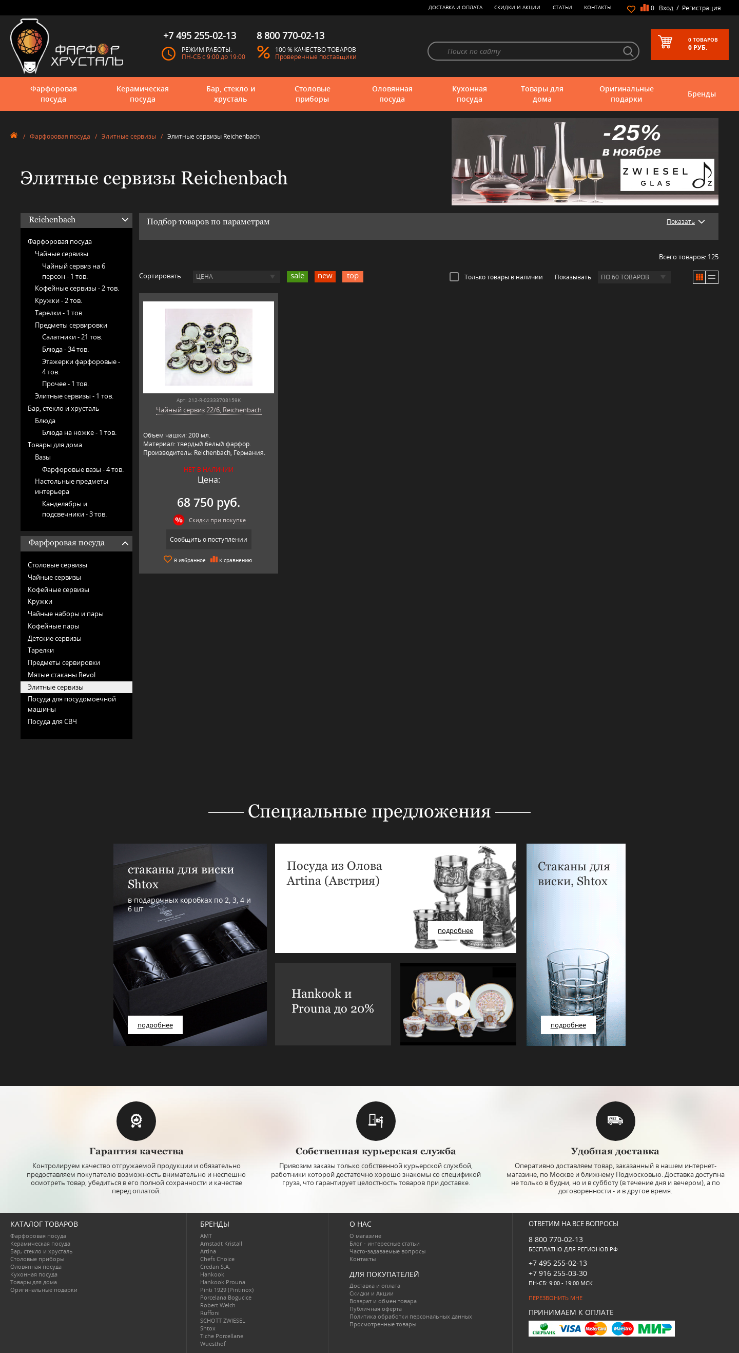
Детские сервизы (55, 638)
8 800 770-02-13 (556, 1239)
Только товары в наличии (496, 277)
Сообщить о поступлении (208, 539)
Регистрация (701, 8)
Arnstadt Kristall (221, 1243)
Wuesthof (213, 1343)
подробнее (155, 1025)
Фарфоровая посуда (53, 94)
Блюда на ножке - (79, 432)
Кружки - (58, 300)
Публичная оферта (375, 1308)
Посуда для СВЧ (52, 721)
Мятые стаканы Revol (61, 674)
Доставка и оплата (455, 7)
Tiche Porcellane (221, 1336)
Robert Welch (218, 1305)
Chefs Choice (217, 1259)
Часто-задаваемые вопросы (387, 1251)
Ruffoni (210, 1313)
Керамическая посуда (142, 94)
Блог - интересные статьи (384, 1243)
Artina (208, 1251)
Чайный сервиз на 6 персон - (73, 271)
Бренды (702, 94)
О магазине (365, 1236)
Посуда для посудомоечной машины (72, 704)
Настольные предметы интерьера (71, 486)
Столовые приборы (312, 94)
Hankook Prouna (222, 1282)
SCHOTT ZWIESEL (222, 1320)
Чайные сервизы (61, 253)
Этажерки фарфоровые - (81, 366)
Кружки (40, 601)
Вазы (43, 457)
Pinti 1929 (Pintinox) (227, 1289)
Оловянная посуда (392, 94)
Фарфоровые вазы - (83, 469)
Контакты (598, 7)
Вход (666, 8)
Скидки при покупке (217, 520)
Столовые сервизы (57, 564)
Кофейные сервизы (58, 589)
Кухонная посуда (469, 94)
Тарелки (41, 650)
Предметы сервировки (71, 325)
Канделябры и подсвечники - (74, 509)
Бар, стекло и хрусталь (230, 94)
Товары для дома (542, 94)
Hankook (212, 1274)
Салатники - (72, 336)
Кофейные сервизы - (77, 288)
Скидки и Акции (517, 7)
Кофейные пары (54, 626)
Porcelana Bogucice (225, 1297)
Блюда (45, 420)
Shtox (208, 1328)
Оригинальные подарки (626, 94)
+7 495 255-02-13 (558, 1263)
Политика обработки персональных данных (410, 1316)
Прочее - (65, 383)
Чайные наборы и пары (66, 613)
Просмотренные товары (382, 1324)
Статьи (562, 7)
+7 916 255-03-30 (558, 1273)
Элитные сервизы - (74, 396)
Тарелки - (59, 312)
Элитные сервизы (129, 136)
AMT (206, 1236)
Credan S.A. (215, 1266)
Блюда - (65, 349)
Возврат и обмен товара (383, 1301)
